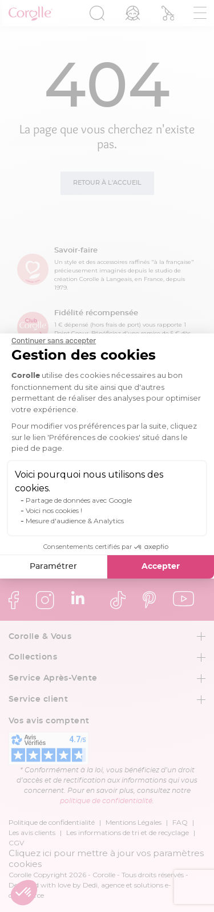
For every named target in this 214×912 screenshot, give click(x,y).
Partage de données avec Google (79, 500)
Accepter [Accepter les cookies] (161, 567)
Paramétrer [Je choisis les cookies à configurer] (53, 567)
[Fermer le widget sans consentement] (54, 341)
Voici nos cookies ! (54, 510)
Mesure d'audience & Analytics (75, 520)
